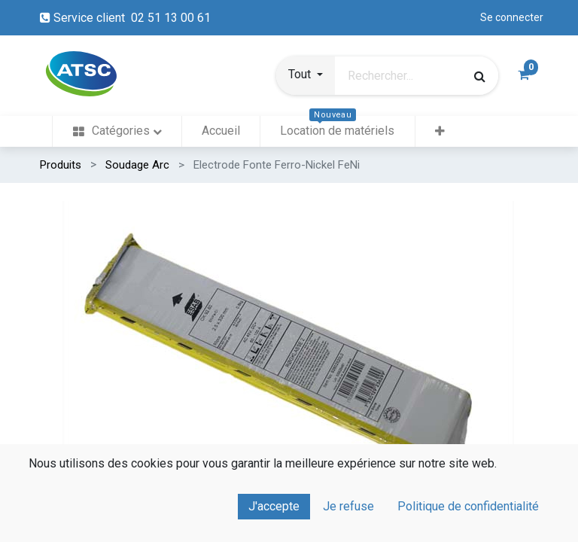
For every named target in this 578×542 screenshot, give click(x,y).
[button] (305, 76)
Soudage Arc (137, 165)
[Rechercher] (479, 76)
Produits (60, 165)
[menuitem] (116, 131)
